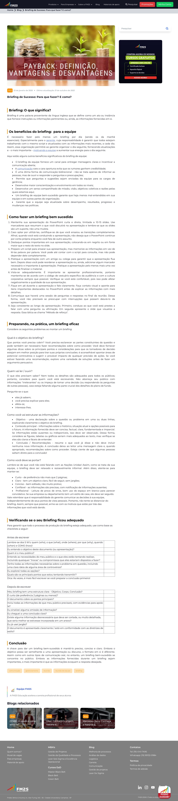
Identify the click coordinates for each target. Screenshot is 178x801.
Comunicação (96, 766)
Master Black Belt (56, 772)
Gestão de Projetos (57, 752)
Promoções (147, 4)
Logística (93, 759)
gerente (50, 140)
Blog (98, 4)
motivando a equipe (44, 150)
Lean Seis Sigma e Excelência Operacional (62, 760)
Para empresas (14, 759)
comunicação (25, 168)
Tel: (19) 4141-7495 (138, 752)
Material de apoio (15, 762)
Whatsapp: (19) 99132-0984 (143, 755)
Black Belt (53, 775)
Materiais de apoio (112, 4)
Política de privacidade (141, 765)
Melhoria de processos (100, 752)
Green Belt (53, 779)
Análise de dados (97, 755)
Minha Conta (164, 4)
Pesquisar (131, 4)
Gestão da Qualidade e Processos (64, 755)
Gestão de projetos (98, 769)
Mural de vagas (14, 755)
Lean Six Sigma (96, 773)
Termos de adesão (139, 769)
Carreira (92, 762)
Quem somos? (14, 752)
